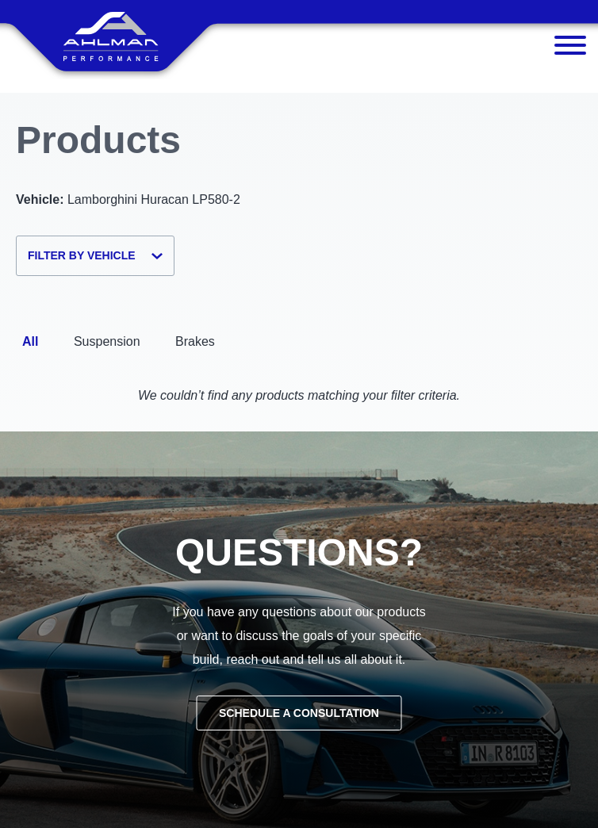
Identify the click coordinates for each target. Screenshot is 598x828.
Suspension (107, 341)
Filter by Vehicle (95, 255)
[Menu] (570, 49)
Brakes (195, 341)
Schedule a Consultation (299, 713)
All (30, 341)
